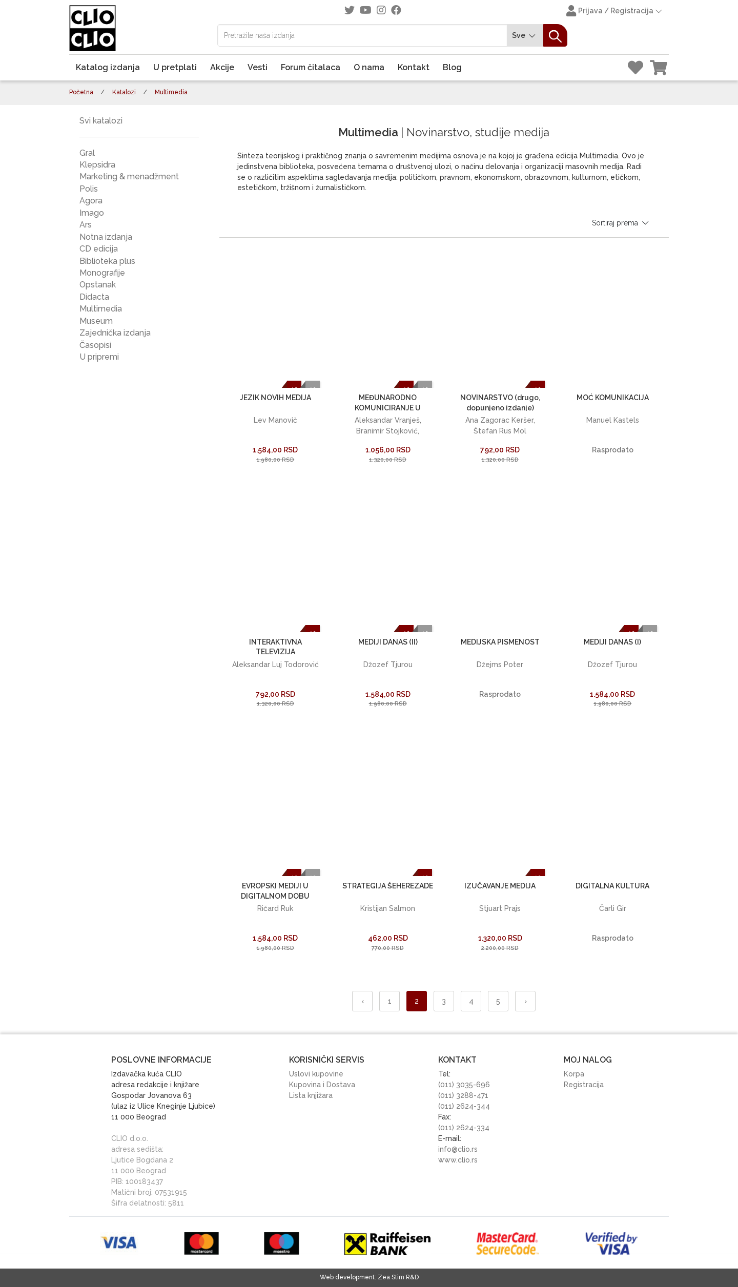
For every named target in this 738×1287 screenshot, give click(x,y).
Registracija (584, 1085)
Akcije (222, 67)
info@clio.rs (458, 1149)
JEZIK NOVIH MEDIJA (275, 397)
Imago (91, 213)
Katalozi (124, 92)
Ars (85, 225)
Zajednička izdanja (115, 333)
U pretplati (175, 67)
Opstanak (97, 284)
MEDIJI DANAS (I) (612, 642)
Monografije (102, 273)
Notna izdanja (105, 237)
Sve (525, 35)
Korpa (574, 1074)
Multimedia (100, 309)
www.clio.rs (458, 1160)
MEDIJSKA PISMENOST (500, 642)
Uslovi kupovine (316, 1074)
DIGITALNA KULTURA (612, 886)
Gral (87, 153)
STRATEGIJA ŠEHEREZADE (387, 886)
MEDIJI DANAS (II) (388, 642)
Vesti (258, 67)
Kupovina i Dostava (322, 1085)
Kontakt (413, 67)
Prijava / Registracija (615, 11)
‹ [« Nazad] (362, 1001)
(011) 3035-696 (464, 1085)
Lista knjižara (311, 1095)
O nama (369, 67)
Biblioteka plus (107, 261)
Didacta (94, 297)
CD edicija (98, 249)
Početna (81, 92)
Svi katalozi (100, 121)
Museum (96, 321)
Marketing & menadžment (129, 176)
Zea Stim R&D (398, 1277)
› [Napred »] (525, 1001)
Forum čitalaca (310, 67)
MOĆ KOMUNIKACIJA (613, 397)
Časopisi (95, 345)
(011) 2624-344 (464, 1106)
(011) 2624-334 (463, 1128)
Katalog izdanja (108, 67)
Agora (90, 200)
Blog (452, 67)
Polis (88, 189)
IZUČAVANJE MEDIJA (500, 886)
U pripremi (99, 357)
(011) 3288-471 (463, 1095)
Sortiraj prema (621, 223)
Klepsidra (97, 165)
